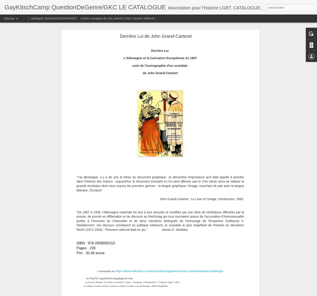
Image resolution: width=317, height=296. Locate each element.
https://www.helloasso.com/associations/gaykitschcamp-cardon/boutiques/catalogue (169, 271)
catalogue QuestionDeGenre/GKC (54, 18)
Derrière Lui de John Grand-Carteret (156, 36)
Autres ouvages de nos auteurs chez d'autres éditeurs (118, 18)
